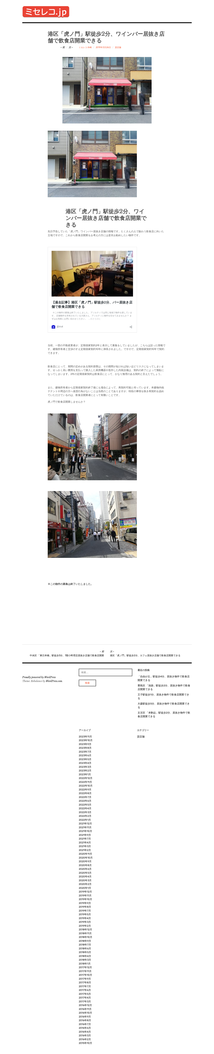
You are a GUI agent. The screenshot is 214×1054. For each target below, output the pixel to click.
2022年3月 (85, 812)
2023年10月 (86, 740)
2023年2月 (85, 770)
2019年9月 (85, 903)
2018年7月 (85, 944)
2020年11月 (85, 853)
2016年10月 (85, 1012)
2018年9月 (85, 940)
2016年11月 (85, 1009)
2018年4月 (85, 956)
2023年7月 (85, 751)
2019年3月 (85, 921)
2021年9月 (85, 834)
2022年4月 (85, 808)
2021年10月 (85, 831)
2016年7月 (85, 1024)
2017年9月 (85, 978)
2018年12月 (85, 929)
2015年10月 (85, 1043)
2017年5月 (85, 993)
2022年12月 (85, 778)
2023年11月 (85, 736)
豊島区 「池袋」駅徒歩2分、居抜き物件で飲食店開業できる (164, 687)
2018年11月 (85, 933)
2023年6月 (85, 755)
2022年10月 (86, 785)
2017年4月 (85, 997)
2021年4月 (85, 842)
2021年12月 (85, 823)
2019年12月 (85, 891)
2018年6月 (85, 948)
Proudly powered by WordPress (39, 677)
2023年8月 (85, 747)
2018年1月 (85, 963)
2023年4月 (85, 762)
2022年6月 (85, 800)
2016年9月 (85, 1016)
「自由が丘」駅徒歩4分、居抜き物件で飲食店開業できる (164, 678)
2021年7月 (85, 838)
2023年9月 (85, 744)
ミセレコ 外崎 (85, 47)
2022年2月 (85, 815)
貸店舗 (118, 47)
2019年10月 (85, 899)
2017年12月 (85, 967)
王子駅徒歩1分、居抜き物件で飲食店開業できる (163, 696)
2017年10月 (85, 974)
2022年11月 (85, 781)
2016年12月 (85, 1005)
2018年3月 (85, 959)
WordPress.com (54, 681)
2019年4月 (85, 918)
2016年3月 (85, 1035)
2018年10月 (85, 937)
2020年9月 (85, 861)
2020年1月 (85, 887)
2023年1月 (85, 774)
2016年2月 (85, 1039)
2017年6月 (85, 990)
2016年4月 (85, 1031)
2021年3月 (85, 846)
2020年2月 (85, 884)
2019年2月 (85, 925)
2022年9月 (85, 789)
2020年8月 (85, 865)
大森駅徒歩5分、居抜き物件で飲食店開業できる (164, 705)
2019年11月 (85, 895)
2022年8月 (85, 793)
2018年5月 (85, 952)
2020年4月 (85, 876)
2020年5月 (85, 872)
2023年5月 (85, 759)
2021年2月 (85, 850)
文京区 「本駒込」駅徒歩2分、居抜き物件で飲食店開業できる (164, 714)
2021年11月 (85, 827)
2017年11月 (85, 971)
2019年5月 (85, 914)
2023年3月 (85, 766)
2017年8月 (85, 982)
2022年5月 (85, 804)
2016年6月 (85, 1027)
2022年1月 (85, 819)
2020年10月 (86, 857)
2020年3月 (85, 880)
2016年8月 (85, 1020)
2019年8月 (85, 906)
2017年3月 (85, 1001)
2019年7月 (85, 910)
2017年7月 (85, 986)
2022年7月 (85, 797)
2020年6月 (85, 868)
